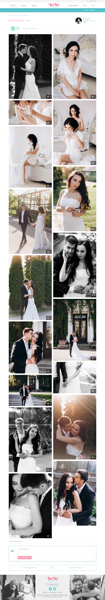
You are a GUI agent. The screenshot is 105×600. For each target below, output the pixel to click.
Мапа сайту (45, 592)
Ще (93, 5)
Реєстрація (92, 10)
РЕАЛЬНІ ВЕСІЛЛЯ (73, 5)
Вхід (86, 10)
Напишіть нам (93, 1)
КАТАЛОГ (23, 5)
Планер (13, 5)
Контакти (60, 592)
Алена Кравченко (92, 20)
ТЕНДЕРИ (34, 5)
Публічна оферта (53, 592)
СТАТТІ (85, 5)
